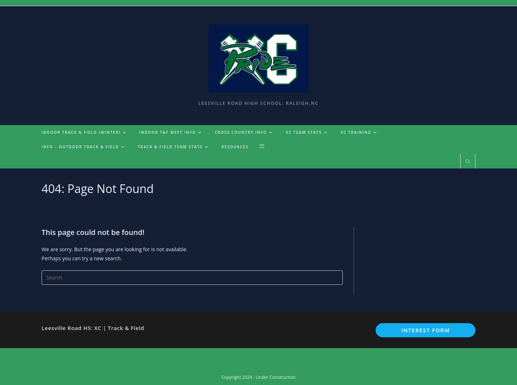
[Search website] (468, 162)
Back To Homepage (64, 289)
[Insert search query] (192, 277)
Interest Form (425, 330)
